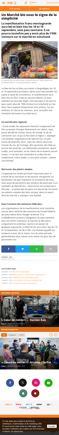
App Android (35, 393)
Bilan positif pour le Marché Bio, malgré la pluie (23, 275)
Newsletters (48, 383)
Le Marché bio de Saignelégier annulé (20, 278)
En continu (14, 9)
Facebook (10, 383)
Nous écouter (53, 3)
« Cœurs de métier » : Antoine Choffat (26, 362)
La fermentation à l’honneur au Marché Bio (21, 280)
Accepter (52, 426)
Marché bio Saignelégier (15, 272)
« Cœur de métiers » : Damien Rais (23, 320)
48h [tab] (4, 335)
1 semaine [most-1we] (12, 335)
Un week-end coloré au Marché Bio (19, 283)
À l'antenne (44, 9)
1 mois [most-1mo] (21, 335)
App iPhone (23, 393)
